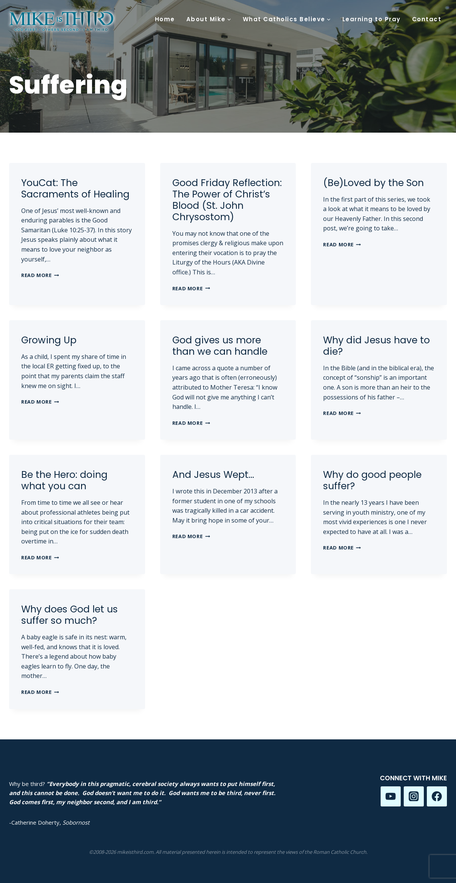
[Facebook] (437, 796)
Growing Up (49, 340)
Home (165, 19)
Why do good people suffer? (372, 480)
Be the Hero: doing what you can (64, 480)
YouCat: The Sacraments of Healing (75, 188)
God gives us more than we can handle (219, 345)
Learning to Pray (371, 19)
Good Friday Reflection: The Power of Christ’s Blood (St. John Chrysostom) (227, 200)
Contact (427, 19)
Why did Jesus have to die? (376, 345)
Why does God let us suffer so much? (69, 615)
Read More (40, 275)
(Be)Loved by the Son (373, 182)
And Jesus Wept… (213, 474)
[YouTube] (391, 796)
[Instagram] (414, 796)
